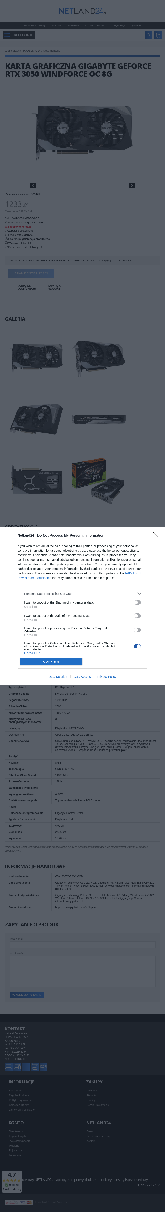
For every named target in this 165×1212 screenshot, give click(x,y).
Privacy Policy (106, 676)
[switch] (137, 602)
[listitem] (82, 593)
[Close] (156, 536)
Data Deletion (58, 676)
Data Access (82, 676)
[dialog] (82, 606)
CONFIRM (51, 661)
